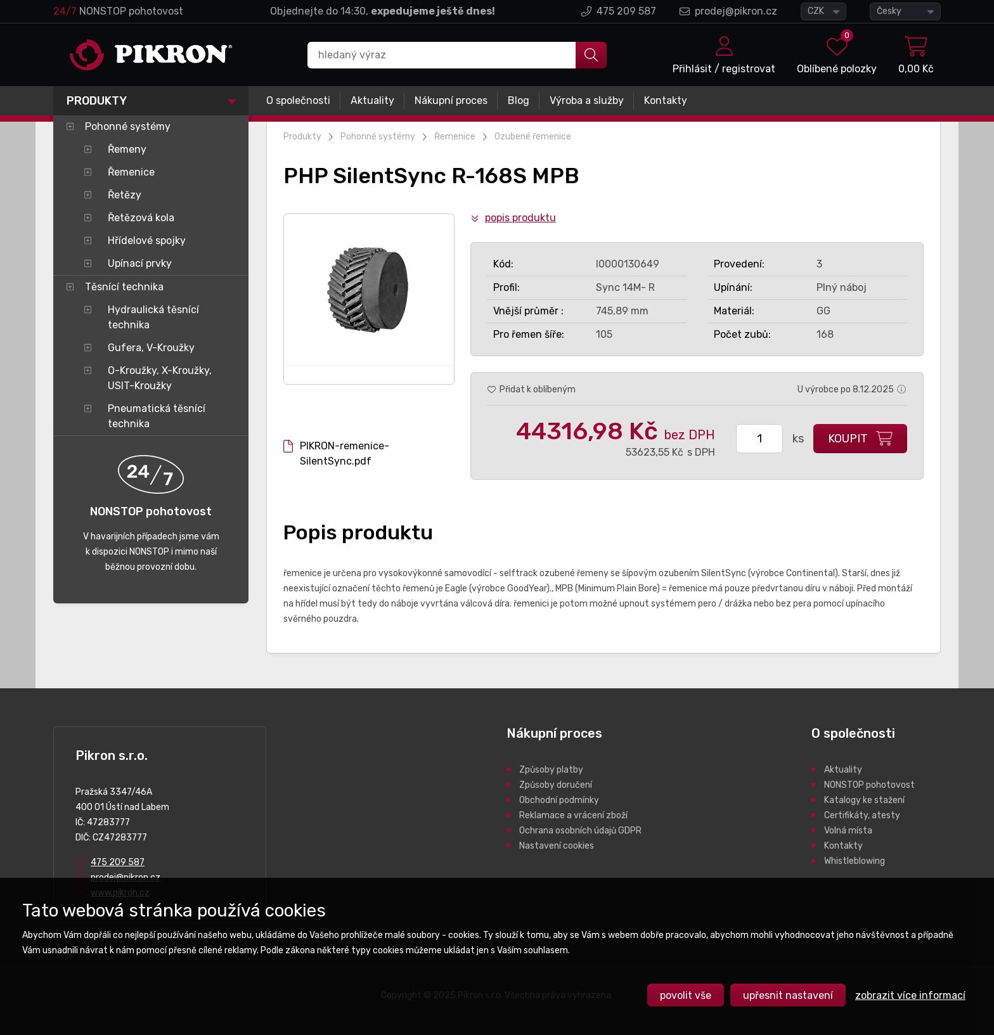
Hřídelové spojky (147, 241)
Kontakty (665, 100)
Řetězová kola (141, 218)
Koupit (848, 439)
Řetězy (124, 195)
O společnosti (298, 100)
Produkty (97, 101)
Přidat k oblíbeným (538, 389)
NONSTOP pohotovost (869, 785)
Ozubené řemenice (532, 136)
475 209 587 (626, 11)
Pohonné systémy (128, 126)
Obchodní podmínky (559, 800)
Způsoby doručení (555, 785)
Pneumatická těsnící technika (156, 416)
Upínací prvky (140, 263)
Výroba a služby (587, 100)
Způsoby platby (551, 769)
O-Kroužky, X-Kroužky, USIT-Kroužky (160, 378)
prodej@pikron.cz (736, 11)
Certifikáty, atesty (862, 815)
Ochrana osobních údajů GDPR (580, 830)
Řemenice (131, 172)
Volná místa (848, 830)
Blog (518, 100)
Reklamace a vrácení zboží (573, 815)
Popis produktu (520, 218)
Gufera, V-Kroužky (151, 348)
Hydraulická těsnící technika (153, 317)
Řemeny (127, 149)
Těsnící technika (124, 287)
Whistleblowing (854, 861)
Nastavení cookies (556, 845)
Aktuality (372, 100)
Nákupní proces (451, 100)
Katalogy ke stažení (864, 800)
